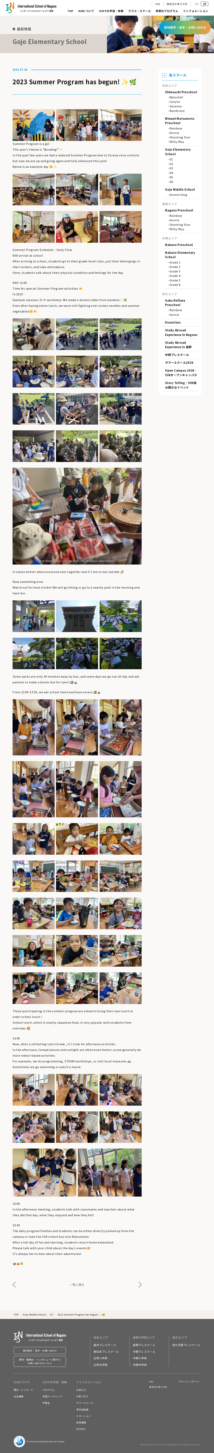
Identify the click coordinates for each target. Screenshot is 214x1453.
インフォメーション (195, 11)
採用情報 (81, 1422)
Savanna (175, 106)
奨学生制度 (82, 1409)
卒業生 (46, 1402)
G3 (171, 168)
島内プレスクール (104, 1345)
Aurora (174, 133)
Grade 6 (174, 285)
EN (197, 4)
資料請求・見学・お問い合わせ (40, 1350)
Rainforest (177, 111)
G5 (171, 177)
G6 (171, 182)
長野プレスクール (144, 1345)
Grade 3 (174, 271)
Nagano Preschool (179, 210)
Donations (173, 322)
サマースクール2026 (179, 363)
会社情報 (18, 1396)
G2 (171, 164)
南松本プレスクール (106, 1351)
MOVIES (80, 1429)
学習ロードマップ (52, 1396)
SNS (157, 4)
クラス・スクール (139, 11)
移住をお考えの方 (177, 4)
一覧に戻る (77, 1285)
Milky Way (176, 142)
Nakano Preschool (179, 245)
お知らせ (81, 1389)
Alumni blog (178, 195)
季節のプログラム (167, 11)
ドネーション (83, 1416)
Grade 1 (174, 262)
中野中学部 (140, 1365)
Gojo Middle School (180, 189)
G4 (171, 173)
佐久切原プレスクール (186, 1345)
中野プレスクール (177, 355)
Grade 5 (174, 280)
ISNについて (86, 11)
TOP (70, 11)
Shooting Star (179, 137)
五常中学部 (100, 1365)
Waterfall (176, 97)
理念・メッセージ (23, 1389)
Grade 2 (174, 267)
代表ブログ (82, 1396)
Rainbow (175, 128)
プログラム (48, 1389)
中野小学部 (140, 1358)
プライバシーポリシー (189, 1381)
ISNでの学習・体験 (111, 11)
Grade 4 (174, 276)
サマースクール (84, 1402)
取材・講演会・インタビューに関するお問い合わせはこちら (40, 1361)
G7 (52, 1314)
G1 (171, 159)
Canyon (174, 102)
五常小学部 (100, 1358)
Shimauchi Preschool (181, 92)
